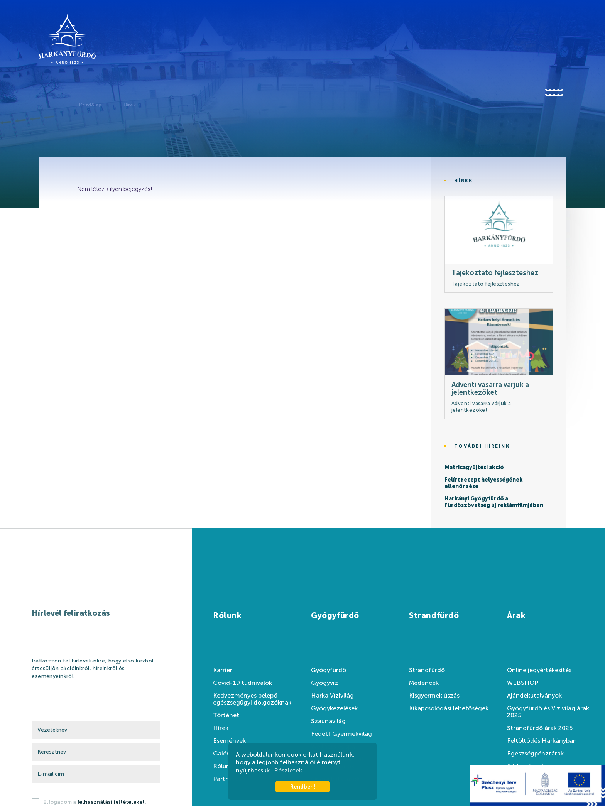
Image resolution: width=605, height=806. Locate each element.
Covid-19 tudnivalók (242, 682)
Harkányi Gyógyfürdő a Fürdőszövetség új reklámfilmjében (493, 502)
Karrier (222, 670)
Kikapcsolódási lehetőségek (448, 708)
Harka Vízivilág (332, 695)
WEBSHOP (522, 682)
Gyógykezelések (334, 708)
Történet (226, 715)
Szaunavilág (328, 721)
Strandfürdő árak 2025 (540, 728)
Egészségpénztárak (535, 753)
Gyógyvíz (324, 682)
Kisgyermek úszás (434, 695)
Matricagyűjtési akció (474, 468)
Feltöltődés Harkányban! (543, 740)
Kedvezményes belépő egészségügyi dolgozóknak (252, 699)
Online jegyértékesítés (539, 670)
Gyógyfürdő (328, 670)
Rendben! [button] (302, 786)
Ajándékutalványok (534, 695)
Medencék (424, 682)
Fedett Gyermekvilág (341, 733)
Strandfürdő (427, 670)
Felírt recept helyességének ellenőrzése (483, 483)
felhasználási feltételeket (111, 802)
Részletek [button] (288, 770)
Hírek (129, 105)
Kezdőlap (90, 105)
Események (229, 740)
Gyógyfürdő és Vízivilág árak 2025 (548, 712)
